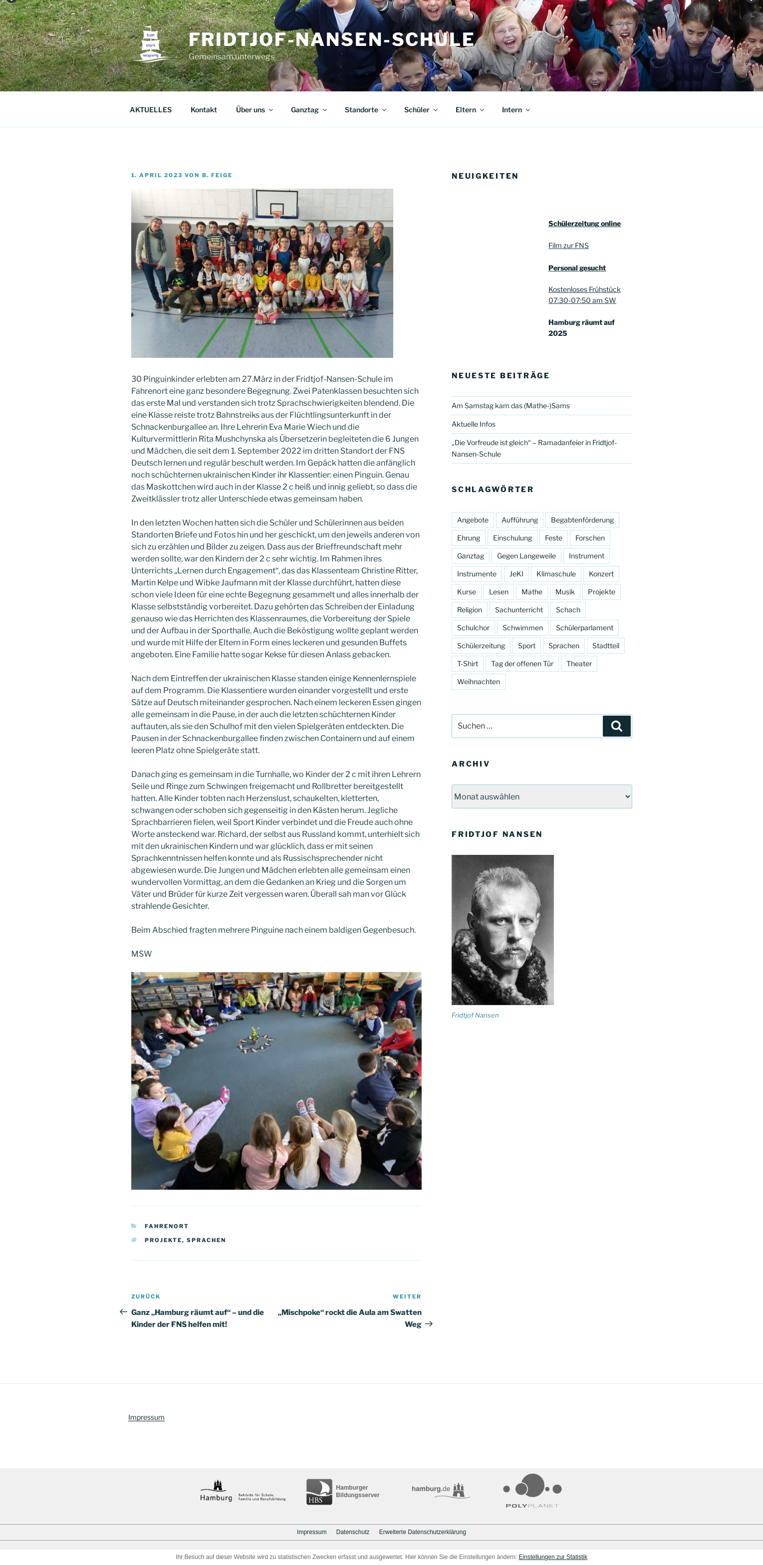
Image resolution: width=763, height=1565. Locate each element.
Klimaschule (556, 573)
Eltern (471, 109)
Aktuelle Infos (474, 424)
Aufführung (520, 520)
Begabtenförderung (582, 520)
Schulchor (473, 627)
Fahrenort (167, 1226)
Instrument (586, 555)
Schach (568, 609)
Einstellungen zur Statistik (553, 1557)
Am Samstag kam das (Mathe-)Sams (511, 405)
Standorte (366, 109)
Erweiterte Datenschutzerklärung (422, 1532)
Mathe (531, 591)
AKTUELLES (151, 109)
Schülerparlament (584, 627)
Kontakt (204, 109)
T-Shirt (467, 663)
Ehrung (468, 537)
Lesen (499, 591)
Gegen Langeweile (526, 555)
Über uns (255, 109)
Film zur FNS (568, 245)
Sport (526, 645)
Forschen (590, 537)
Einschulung (512, 537)
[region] (276, 1081)
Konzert (601, 573)
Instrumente (477, 573)
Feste (553, 537)
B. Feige (217, 175)
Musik (565, 591)
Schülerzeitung (481, 645)
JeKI (516, 573)
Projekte (163, 1240)
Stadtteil (605, 645)
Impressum (146, 1417)
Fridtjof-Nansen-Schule (332, 39)
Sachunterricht (519, 609)
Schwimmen (523, 627)
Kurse (466, 591)
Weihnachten (478, 681)
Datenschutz (353, 1532)
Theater (579, 663)
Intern (516, 109)
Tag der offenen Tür (522, 663)
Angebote (473, 520)
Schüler (421, 109)
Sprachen (206, 1240)
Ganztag (309, 109)
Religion (469, 609)
